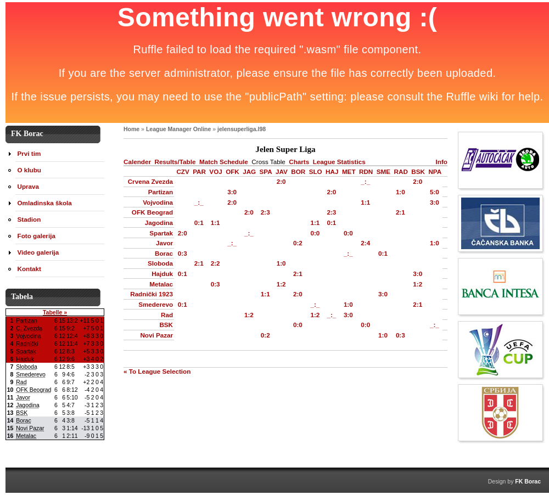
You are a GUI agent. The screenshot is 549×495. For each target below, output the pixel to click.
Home (131, 129)
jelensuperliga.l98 (241, 129)
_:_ (365, 181)
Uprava (29, 186)
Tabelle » (55, 312)
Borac (164, 253)
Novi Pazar (156, 335)
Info (441, 161)
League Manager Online (178, 129)
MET (349, 171)
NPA (434, 171)
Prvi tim (29, 153)
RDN (366, 171)
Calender (137, 161)
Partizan (160, 191)
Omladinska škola (45, 202)
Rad (167, 314)
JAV (282, 171)
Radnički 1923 (151, 293)
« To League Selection (157, 371)
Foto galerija (36, 235)
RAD (401, 171)
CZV (182, 171)
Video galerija (38, 252)
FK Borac (528, 481)
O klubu (29, 169)
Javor (164, 242)
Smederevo (155, 304)
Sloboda (160, 263)
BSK (418, 171)
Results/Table (174, 161)
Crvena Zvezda (150, 181)
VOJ (215, 171)
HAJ (332, 171)
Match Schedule (223, 161)
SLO (315, 171)
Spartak (161, 233)
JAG (249, 171)
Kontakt (29, 268)
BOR (298, 171)
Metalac (161, 284)
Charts (299, 161)
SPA (266, 171)
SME (383, 171)
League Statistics (339, 161)
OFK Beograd (152, 212)
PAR (199, 171)
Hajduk (162, 273)
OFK (232, 171)
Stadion (29, 219)
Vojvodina (158, 202)
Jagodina (159, 222)
